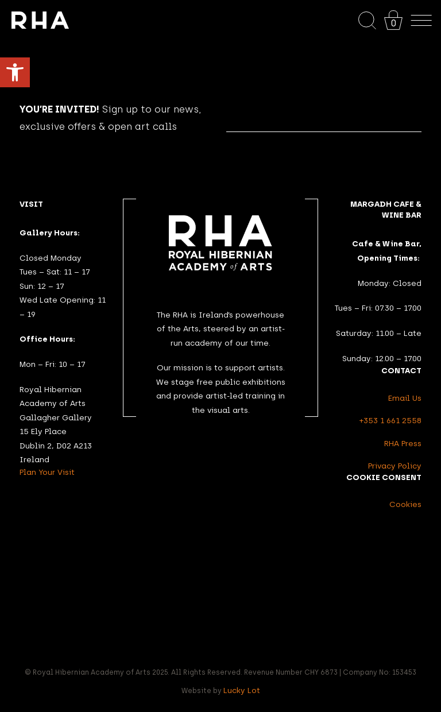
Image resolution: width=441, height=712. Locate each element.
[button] (15, 72)
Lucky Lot (241, 690)
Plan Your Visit (47, 472)
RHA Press (402, 443)
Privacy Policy (394, 465)
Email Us (404, 398)
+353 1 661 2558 (390, 420)
